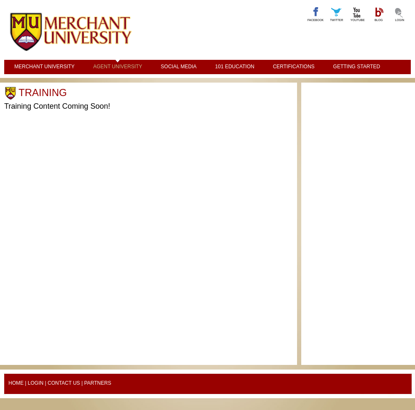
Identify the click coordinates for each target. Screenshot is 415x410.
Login (35, 383)
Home (16, 383)
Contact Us (64, 383)
